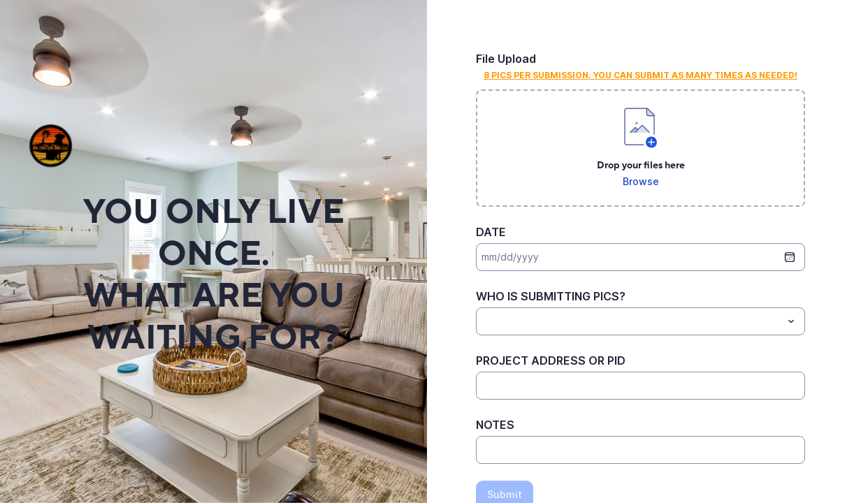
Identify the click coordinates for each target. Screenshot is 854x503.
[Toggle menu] (791, 321)
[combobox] (640, 321)
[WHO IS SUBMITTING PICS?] (629, 321)
